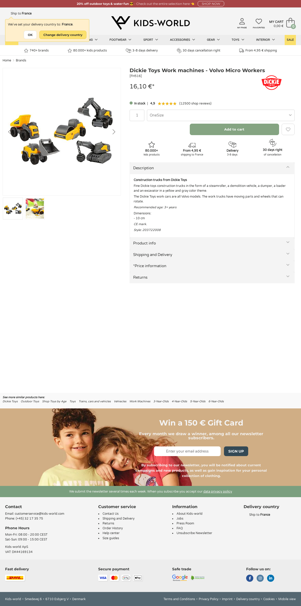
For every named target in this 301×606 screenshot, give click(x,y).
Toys (238, 40)
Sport (150, 40)
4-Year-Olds (179, 401)
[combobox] (221, 115)
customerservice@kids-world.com (39, 513)
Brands (21, 60)
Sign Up (236, 451)
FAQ (180, 528)
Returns (140, 277)
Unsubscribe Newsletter (194, 533)
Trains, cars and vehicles (95, 401)
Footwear (120, 40)
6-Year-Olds (216, 401)
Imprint (227, 599)
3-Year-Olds (161, 401)
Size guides (111, 538)
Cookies (269, 599)
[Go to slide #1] (13, 209)
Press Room (185, 523)
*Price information (149, 266)
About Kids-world (190, 513)
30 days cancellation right (198, 50)
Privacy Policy (208, 599)
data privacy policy (217, 491)
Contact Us (111, 513)
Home (7, 60)
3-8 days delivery (142, 50)
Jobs (180, 518)
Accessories (182, 40)
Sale (290, 40)
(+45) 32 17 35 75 (29, 518)
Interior (265, 40)
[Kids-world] (150, 23)
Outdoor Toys (30, 401)
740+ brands (36, 51)
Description (143, 168)
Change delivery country (62, 35)
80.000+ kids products (87, 51)
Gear (213, 40)
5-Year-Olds (197, 401)
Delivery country (248, 599)
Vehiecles (120, 401)
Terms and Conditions (179, 599)
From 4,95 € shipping (258, 51)
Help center (111, 533)
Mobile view (287, 599)
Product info (144, 243)
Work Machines (139, 401)
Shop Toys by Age (54, 401)
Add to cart (234, 129)
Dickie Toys (10, 401)
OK (30, 35)
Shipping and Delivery (152, 254)
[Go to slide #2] (35, 209)
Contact (13, 506)
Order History (113, 528)
